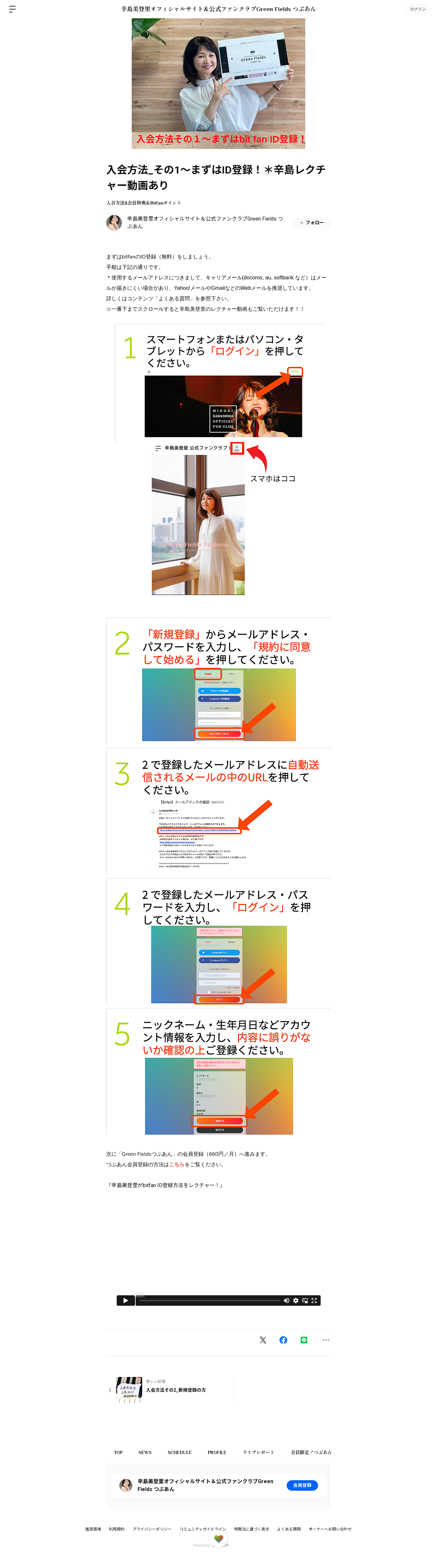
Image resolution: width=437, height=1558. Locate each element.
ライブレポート (260, 1452)
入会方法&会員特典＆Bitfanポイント (143, 203)
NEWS (145, 1452)
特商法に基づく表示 (251, 1529)
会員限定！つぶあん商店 (317, 1452)
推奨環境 (93, 1529)
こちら (177, 1164)
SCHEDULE (180, 1452)
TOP (118, 1452)
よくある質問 (289, 1529)
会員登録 (302, 1485)
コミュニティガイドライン (202, 1529)
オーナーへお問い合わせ (330, 1529)
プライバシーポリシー (152, 1529)
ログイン (417, 9)
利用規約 (117, 1529)
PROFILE (218, 1452)
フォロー (311, 222)
